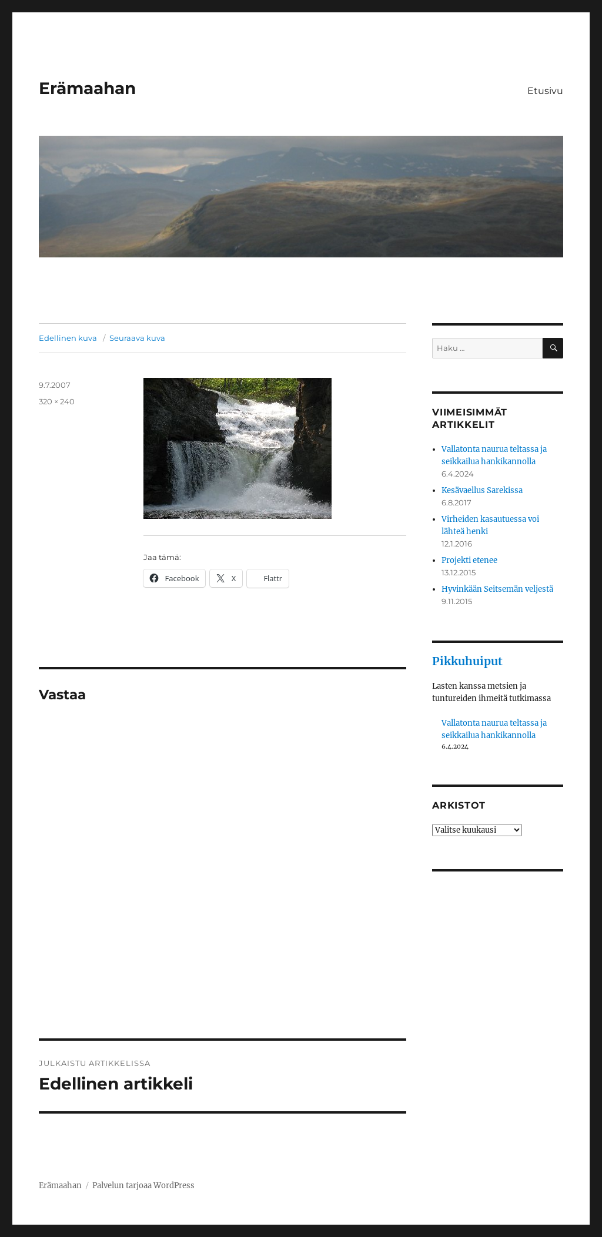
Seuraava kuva (137, 338)
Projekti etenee (469, 560)
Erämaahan (87, 88)
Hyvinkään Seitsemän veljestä (497, 589)
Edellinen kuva (68, 338)
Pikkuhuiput (467, 661)
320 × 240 (57, 401)
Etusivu (545, 90)
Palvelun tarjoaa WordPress (143, 1186)
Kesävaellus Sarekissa (482, 490)
